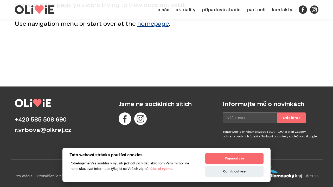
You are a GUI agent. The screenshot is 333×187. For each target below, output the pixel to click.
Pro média (24, 175)
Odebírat (291, 117)
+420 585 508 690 (41, 119)
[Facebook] (303, 9)
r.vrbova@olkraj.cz (43, 129)
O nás (163, 9)
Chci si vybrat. (161, 168)
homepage (153, 23)
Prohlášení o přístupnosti (59, 175)
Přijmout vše (234, 158)
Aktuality (186, 9)
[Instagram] (314, 9)
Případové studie (221, 9)
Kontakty (282, 9)
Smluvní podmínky (274, 136)
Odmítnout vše (234, 171)
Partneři (256, 9)
